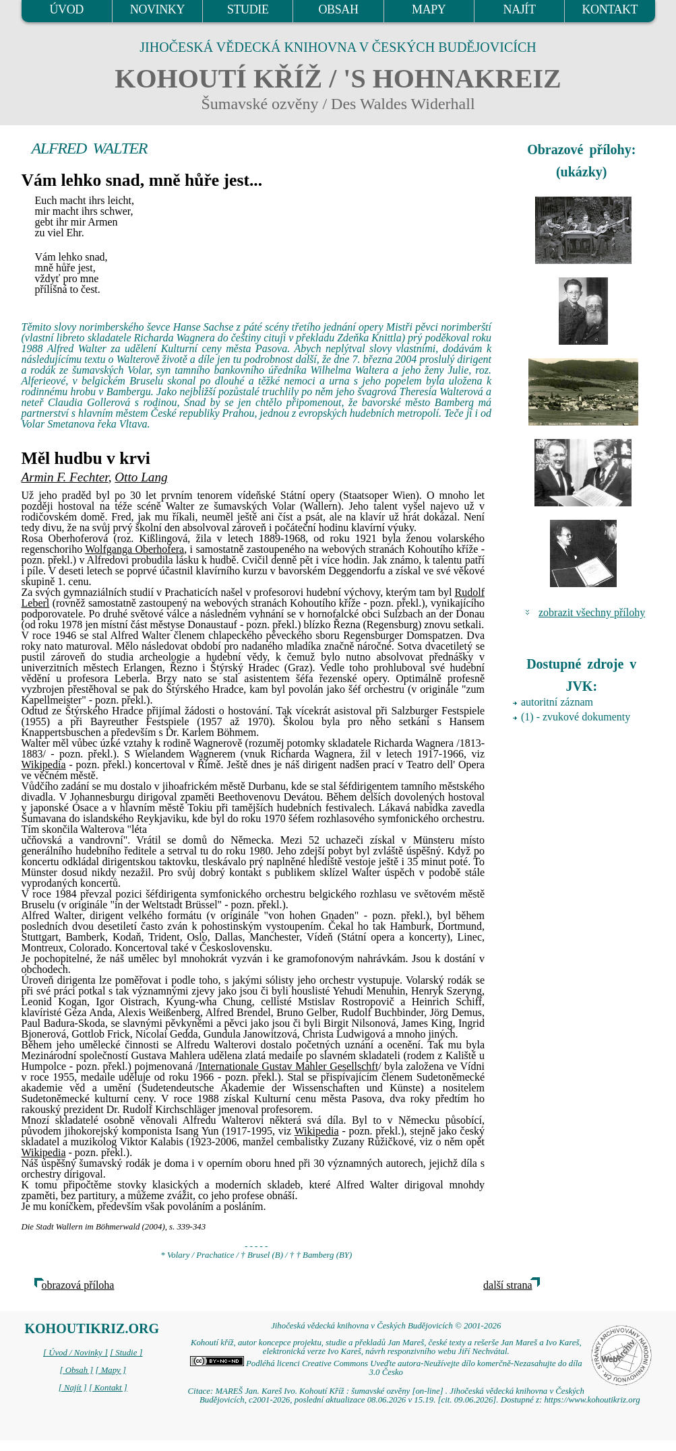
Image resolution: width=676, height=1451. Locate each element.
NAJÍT (519, 9)
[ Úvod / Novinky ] (75, 1352)
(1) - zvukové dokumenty (575, 716)
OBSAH (338, 9)
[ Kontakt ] (108, 1387)
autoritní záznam (557, 702)
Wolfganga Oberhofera (134, 549)
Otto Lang (141, 477)
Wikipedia (44, 764)
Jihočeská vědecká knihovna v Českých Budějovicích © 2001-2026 (386, 1325)
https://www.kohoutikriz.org (592, 1400)
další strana (507, 1285)
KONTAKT (610, 9)
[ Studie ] (126, 1352)
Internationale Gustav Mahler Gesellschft (288, 1066)
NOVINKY (157, 9)
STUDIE (248, 9)
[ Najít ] (73, 1387)
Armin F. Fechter (65, 477)
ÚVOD (66, 9)
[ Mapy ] (110, 1370)
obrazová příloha (78, 1285)
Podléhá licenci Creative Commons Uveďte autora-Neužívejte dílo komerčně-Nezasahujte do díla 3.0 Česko (386, 1368)
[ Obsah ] (77, 1370)
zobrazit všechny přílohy (592, 612)
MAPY (428, 9)
